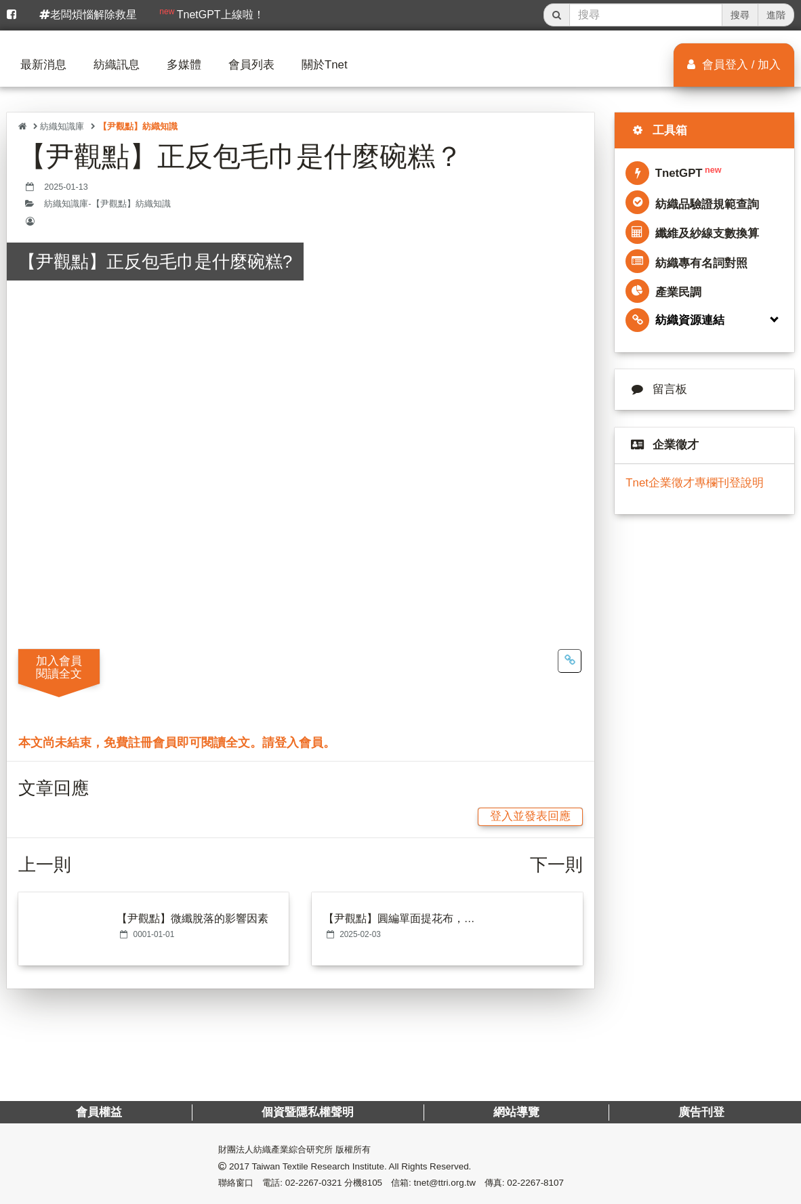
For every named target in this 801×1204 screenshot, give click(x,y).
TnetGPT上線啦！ (211, 13)
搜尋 (740, 14)
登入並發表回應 (530, 816)
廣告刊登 (702, 1112)
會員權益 (99, 1112)
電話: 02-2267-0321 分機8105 (322, 1183)
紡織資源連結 (674, 320)
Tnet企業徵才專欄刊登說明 (694, 482)
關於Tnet (325, 64)
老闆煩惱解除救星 (88, 14)
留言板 (656, 389)
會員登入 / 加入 (734, 64)
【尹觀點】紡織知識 (138, 126)
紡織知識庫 (62, 126)
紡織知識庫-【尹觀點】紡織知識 (107, 204)
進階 (775, 14)
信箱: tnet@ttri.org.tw (433, 1183)
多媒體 (184, 64)
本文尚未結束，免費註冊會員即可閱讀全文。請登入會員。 (176, 742)
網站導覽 (516, 1112)
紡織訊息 (117, 64)
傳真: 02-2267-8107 (524, 1183)
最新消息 (43, 64)
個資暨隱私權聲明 (308, 1112)
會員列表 (251, 64)
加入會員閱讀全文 (59, 667)
